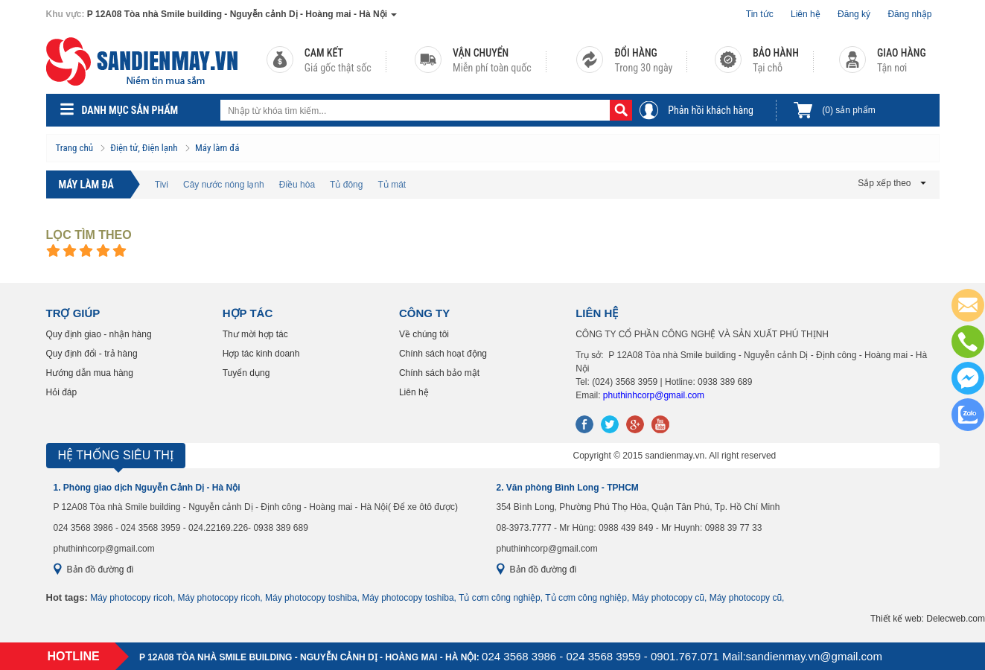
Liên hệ (805, 14)
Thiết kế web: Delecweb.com (927, 618)
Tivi (161, 184)
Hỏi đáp (61, 392)
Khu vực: (65, 14)
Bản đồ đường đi (100, 569)
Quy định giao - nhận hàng (99, 334)
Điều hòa (297, 184)
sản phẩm (848, 110)
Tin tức (760, 14)
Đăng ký (854, 14)
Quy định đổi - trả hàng (92, 353)
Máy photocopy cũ (668, 598)
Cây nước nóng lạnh (223, 184)
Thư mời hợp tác (255, 334)
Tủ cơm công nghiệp (500, 598)
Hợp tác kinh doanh (261, 353)
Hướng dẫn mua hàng (89, 373)
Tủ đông (346, 184)
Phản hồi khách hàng (710, 110)
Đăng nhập (909, 14)
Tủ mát (391, 184)
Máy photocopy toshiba (311, 598)
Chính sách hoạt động (443, 353)
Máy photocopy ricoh (131, 598)
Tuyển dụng (246, 373)
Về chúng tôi (424, 334)
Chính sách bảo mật (439, 373)
